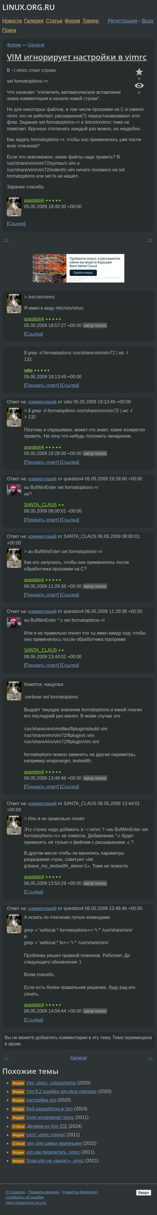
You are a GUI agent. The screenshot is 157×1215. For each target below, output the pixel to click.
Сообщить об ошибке (25, 1197)
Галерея (34, 21)
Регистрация (123, 21)
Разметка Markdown (80, 1192)
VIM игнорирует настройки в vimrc (77, 56)
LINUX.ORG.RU (28, 7)
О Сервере (15, 1192)
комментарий (42, 401)
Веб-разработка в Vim (49, 1108)
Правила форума (44, 1192)
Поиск (9, 30)
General (36, 44)
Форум (72, 21)
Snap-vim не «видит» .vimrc (55, 1160)
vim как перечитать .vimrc (53, 1152)
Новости (12, 21)
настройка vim (41, 1100)
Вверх (143, 1192)
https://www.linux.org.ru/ (26, 1202)
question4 (34, 200)
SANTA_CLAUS (40, 504)
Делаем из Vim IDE (47, 1126)
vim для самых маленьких (54, 1143)
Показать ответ (41, 385)
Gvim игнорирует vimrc (50, 1117)
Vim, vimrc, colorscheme (51, 1082)
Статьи (54, 21)
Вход (147, 21)
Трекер (91, 21)
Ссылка (16, 223)
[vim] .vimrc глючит (45, 1134)
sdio (28, 370)
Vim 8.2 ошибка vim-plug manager (61, 1091)
